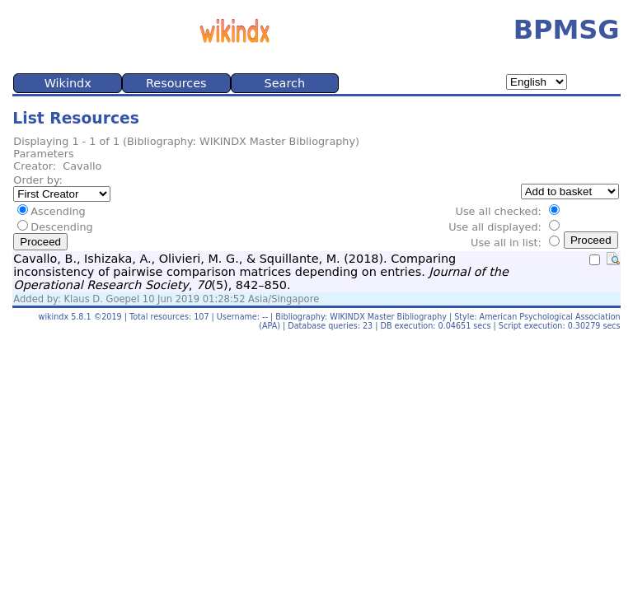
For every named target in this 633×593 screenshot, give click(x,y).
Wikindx (68, 83)
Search (285, 83)
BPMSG (566, 29)
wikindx (54, 316)
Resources (176, 83)
